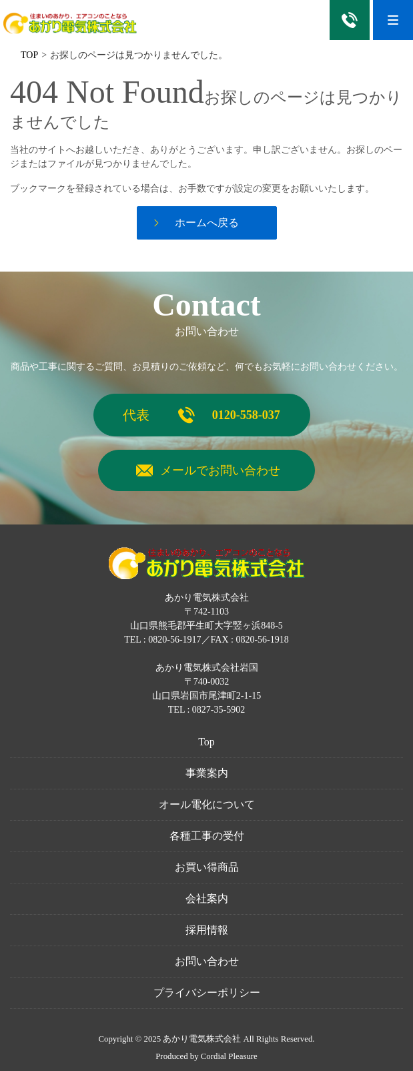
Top (206, 741)
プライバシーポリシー (206, 992)
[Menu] (393, 20)
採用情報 (206, 930)
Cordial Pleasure (229, 1056)
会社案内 (206, 898)
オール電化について (207, 804)
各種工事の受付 (206, 835)
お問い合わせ (207, 961)
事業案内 (206, 773)
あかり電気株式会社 (202, 1039)
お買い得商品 (207, 867)
